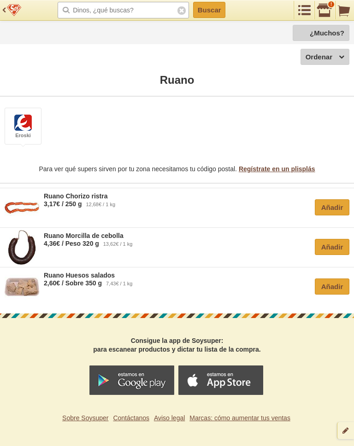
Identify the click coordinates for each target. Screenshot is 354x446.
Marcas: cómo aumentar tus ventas (239, 418)
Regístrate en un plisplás (277, 169)
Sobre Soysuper (85, 418)
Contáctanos (131, 418)
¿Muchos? (327, 33)
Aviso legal (169, 418)
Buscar (209, 10)
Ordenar (325, 57)
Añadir (332, 207)
